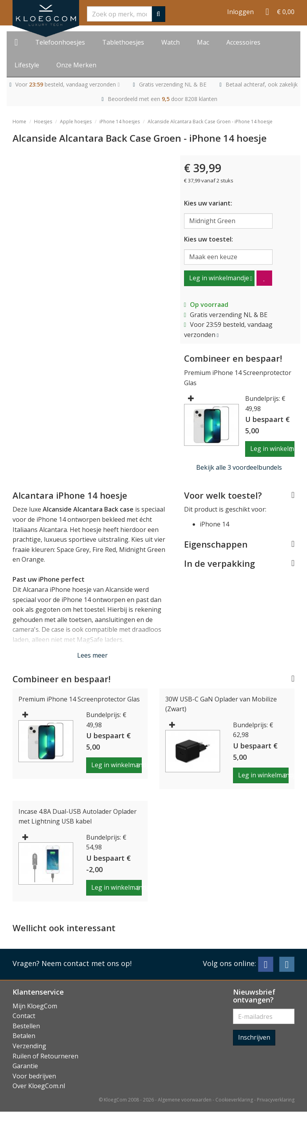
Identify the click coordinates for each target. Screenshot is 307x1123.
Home (19, 121)
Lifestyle (26, 65)
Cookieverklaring (234, 1099)
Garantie (25, 1066)
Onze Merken (76, 65)
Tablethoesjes (123, 42)
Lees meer (92, 655)
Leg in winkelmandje (219, 278)
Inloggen (240, 11)
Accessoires (243, 42)
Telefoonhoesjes (60, 42)
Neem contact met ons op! (87, 963)
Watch (170, 42)
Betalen (24, 1035)
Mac (203, 42)
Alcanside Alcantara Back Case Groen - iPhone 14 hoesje (210, 121)
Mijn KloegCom (35, 1006)
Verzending (29, 1046)
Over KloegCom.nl (39, 1086)
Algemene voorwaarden (184, 1099)
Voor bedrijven (34, 1076)
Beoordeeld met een (162, 99)
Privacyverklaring (275, 1099)
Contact (24, 1015)
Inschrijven (254, 1037)
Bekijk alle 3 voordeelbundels (239, 467)
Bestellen (26, 1026)
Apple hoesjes (76, 121)
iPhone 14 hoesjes (119, 121)
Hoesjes (43, 121)
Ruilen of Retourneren (45, 1056)
